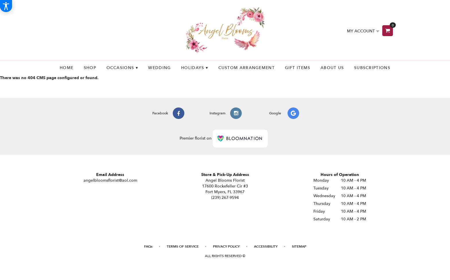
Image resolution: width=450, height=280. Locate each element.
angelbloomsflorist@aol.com (110, 180)
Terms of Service (183, 246)
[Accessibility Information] (6, 6)
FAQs (148, 246)
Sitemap (299, 246)
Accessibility (266, 246)
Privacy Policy (226, 246)
